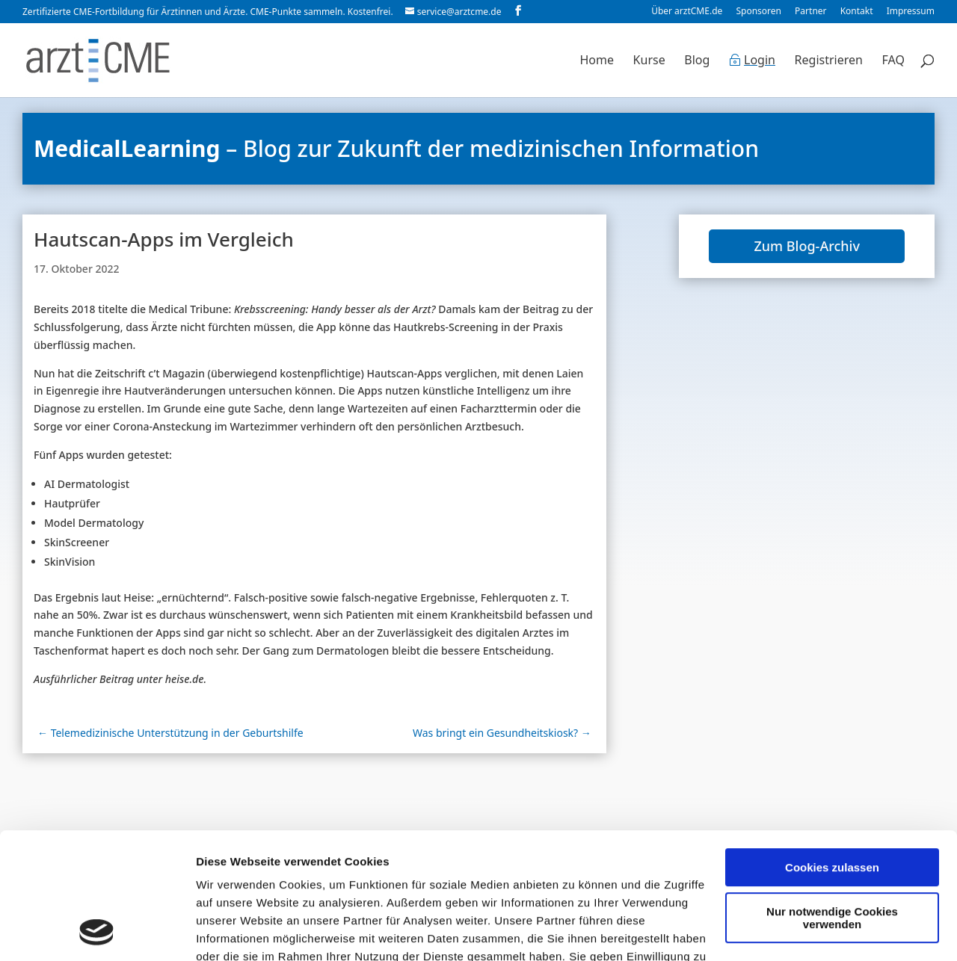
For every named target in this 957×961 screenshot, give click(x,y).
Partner (810, 12)
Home (596, 61)
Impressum (911, 12)
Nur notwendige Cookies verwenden (832, 799)
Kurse (649, 61)
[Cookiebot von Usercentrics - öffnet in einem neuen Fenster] (96, 932)
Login (759, 61)
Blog (697, 61)
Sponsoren (758, 12)
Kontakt (856, 12)
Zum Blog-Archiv (806, 246)
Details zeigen (233, 931)
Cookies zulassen (832, 749)
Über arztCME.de (686, 12)
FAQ (893, 61)
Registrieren (829, 61)
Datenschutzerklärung (386, 892)
